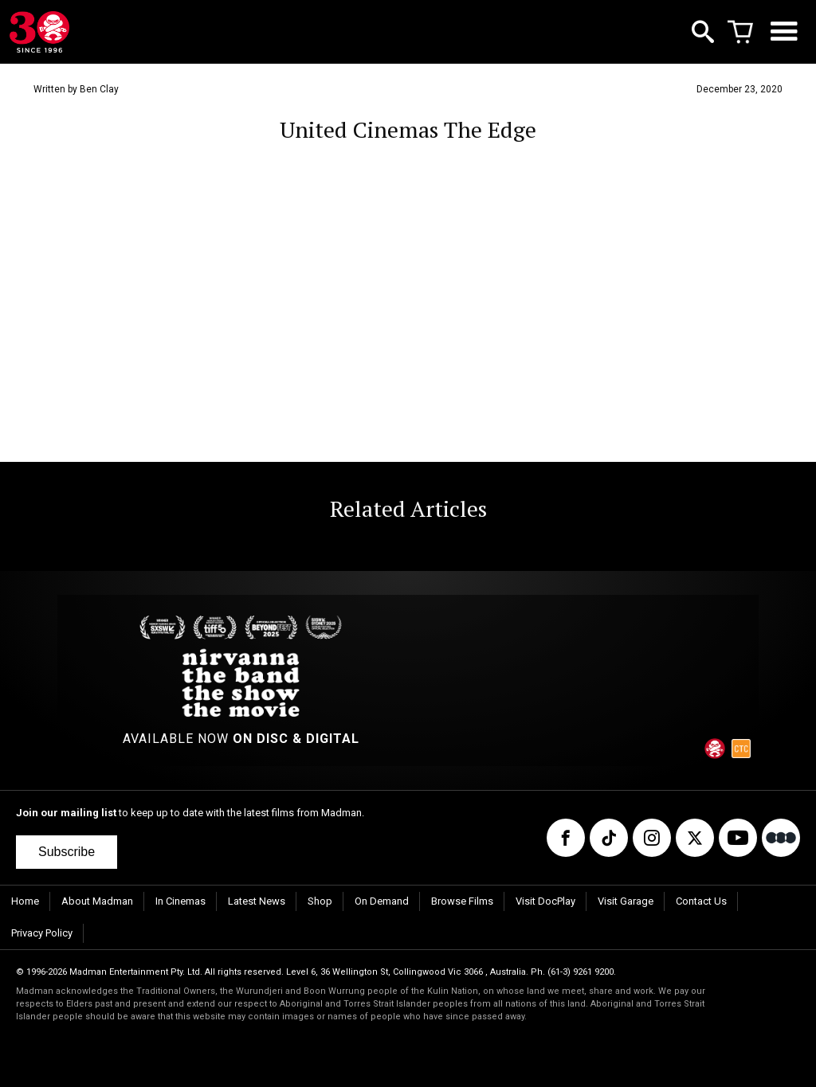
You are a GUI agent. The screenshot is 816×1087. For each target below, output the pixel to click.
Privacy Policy (42, 933)
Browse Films (462, 901)
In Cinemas (180, 901)
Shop (320, 901)
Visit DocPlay (545, 901)
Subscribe (66, 851)
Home (25, 901)
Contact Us (701, 901)
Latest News (256, 901)
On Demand (382, 901)
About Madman (97, 901)
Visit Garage (625, 901)
